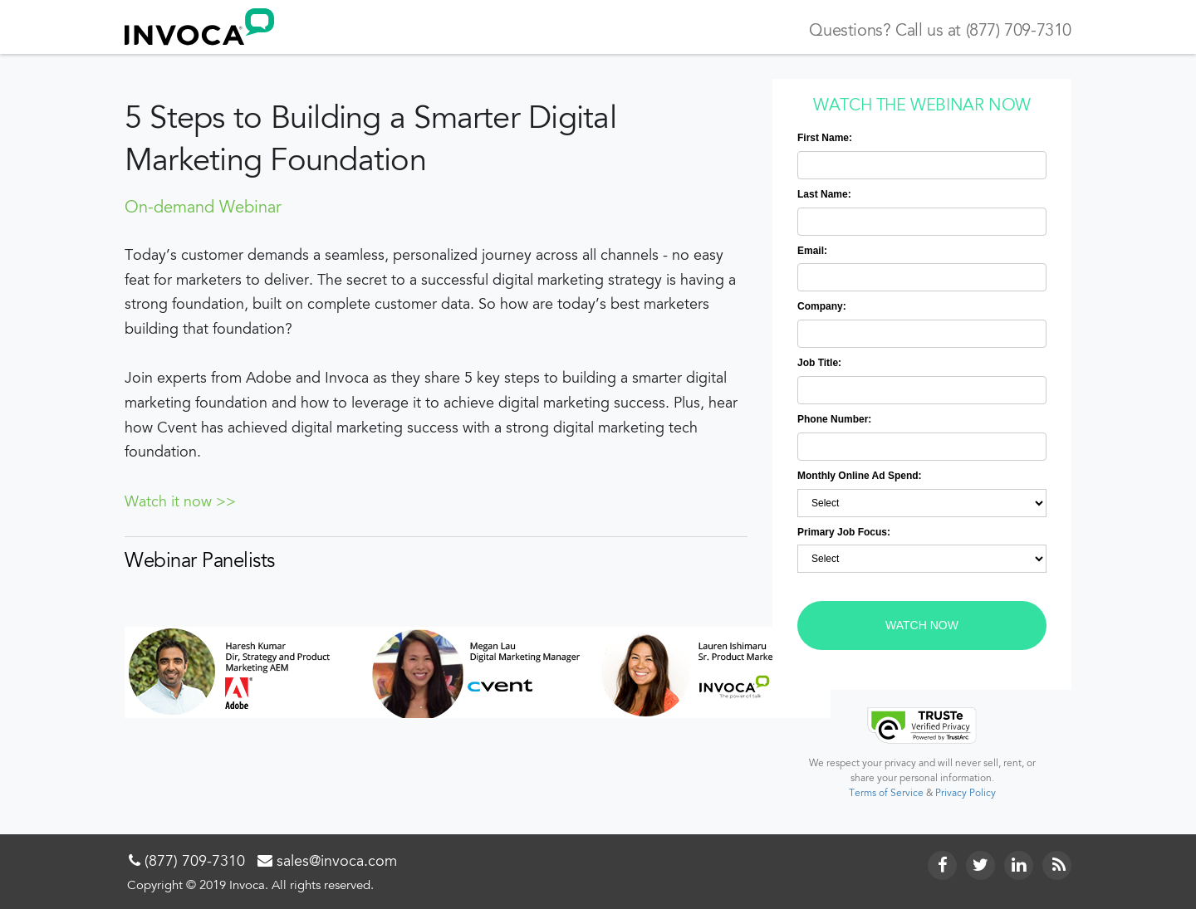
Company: (821, 306)
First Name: (824, 138)
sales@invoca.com (337, 862)
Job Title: (819, 363)
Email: (812, 251)
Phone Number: (834, 419)
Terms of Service (886, 794)
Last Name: (824, 194)
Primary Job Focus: (843, 532)
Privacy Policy (965, 794)
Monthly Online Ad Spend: (859, 475)
